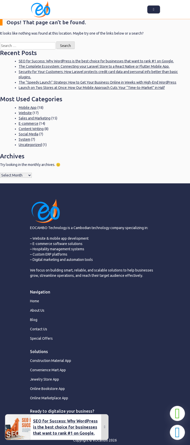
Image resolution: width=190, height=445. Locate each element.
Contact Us (38, 329)
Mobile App (28, 108)
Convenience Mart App (48, 370)
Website (25, 113)
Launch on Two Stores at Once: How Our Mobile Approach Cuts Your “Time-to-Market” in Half (92, 88)
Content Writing (31, 129)
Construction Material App (50, 361)
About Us (37, 310)
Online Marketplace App (49, 398)
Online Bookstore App (47, 389)
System (24, 139)
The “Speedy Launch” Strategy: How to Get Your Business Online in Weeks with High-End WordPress (97, 82)
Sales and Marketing (34, 118)
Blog (33, 320)
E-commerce (28, 123)
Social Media (28, 134)
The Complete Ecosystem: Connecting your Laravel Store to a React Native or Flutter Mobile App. (94, 66)
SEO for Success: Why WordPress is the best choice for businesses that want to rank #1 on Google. (96, 61)
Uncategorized (30, 145)
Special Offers (41, 338)
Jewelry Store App (44, 379)
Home (34, 301)
